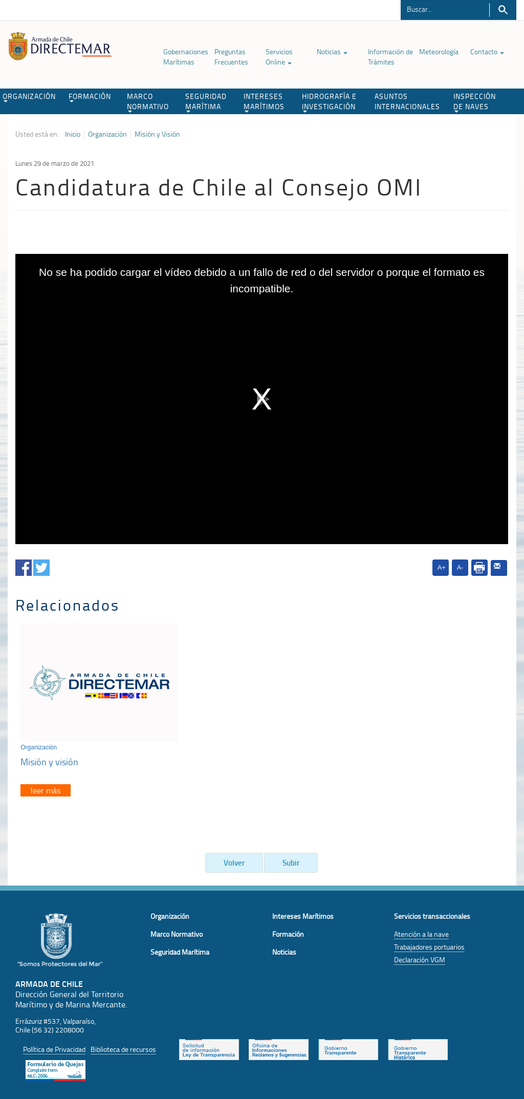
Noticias (332, 51)
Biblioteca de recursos (123, 1046)
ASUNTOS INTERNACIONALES (407, 101)
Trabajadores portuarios (429, 944)
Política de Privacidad (54, 1046)
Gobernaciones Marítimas (185, 57)
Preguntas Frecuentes (231, 57)
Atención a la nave (421, 931)
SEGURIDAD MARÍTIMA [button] (206, 102)
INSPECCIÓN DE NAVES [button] (474, 102)
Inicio (72, 134)
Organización (107, 134)
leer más (45, 787)
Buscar (502, 10)
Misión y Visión (157, 134)
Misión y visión (49, 759)
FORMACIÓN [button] (90, 96)
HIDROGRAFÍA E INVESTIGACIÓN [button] (329, 102)
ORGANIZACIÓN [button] (29, 96)
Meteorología (438, 51)
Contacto (487, 51)
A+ (442, 567)
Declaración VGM (419, 957)
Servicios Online (279, 57)
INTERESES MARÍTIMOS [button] (264, 102)
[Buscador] (445, 8)
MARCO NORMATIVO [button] (148, 102)
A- (460, 567)
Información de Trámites (390, 57)
